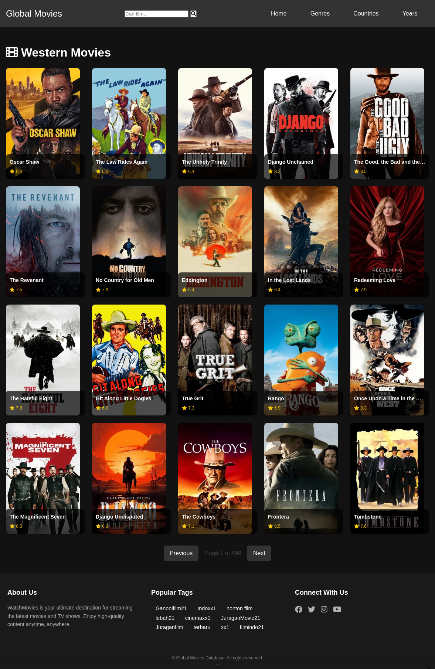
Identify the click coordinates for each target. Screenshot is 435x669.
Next (259, 553)
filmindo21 (252, 627)
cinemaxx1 (198, 618)
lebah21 (165, 618)
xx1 (225, 627)
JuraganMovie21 (240, 618)
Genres (320, 13)
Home (279, 13)
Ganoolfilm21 (171, 608)
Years (409, 13)
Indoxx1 (206, 608)
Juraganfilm (169, 627)
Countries (365, 13)
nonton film (239, 608)
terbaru (202, 627)
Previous (181, 553)
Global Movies (34, 13)
